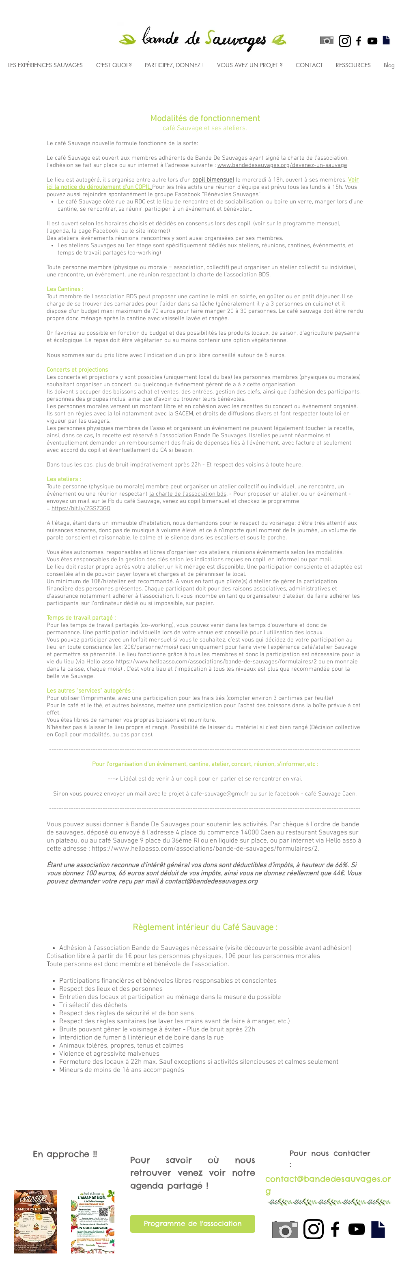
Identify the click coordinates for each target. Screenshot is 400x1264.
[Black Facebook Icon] (359, 41)
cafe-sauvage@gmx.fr (220, 794)
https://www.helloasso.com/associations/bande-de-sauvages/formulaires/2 (216, 661)
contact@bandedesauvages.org (211, 882)
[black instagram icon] (345, 41)
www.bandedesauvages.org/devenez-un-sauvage (282, 165)
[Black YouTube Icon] (372, 41)
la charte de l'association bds (187, 494)
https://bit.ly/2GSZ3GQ (81, 508)
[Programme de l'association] (192, 1224)
